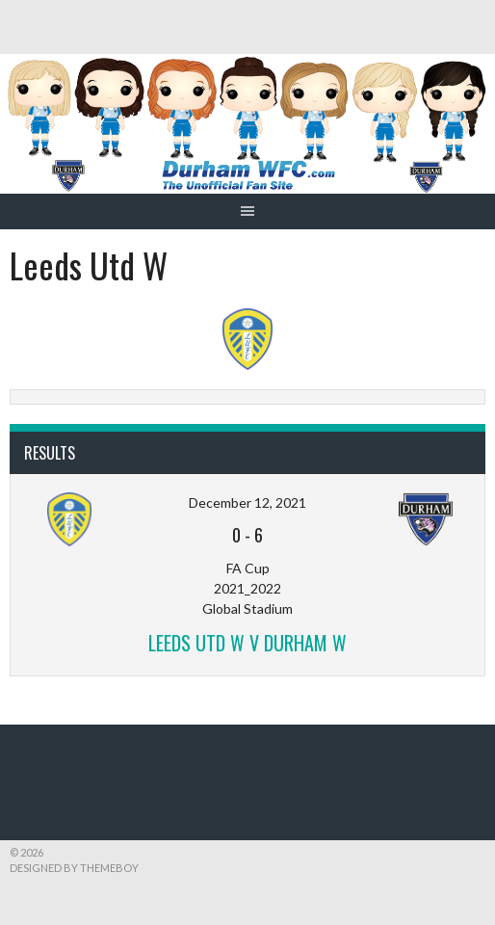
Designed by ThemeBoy (74, 867)
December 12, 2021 (247, 502)
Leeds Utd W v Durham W (247, 642)
